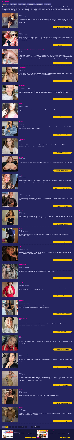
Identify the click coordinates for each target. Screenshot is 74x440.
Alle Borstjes (5, 4)
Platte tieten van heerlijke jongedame (62, 313)
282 (32, 426)
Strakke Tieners (22, 4)
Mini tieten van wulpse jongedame (62, 385)
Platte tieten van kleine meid (62, 81)
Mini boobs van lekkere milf (62, 367)
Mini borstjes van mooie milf (62, 116)
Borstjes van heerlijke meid (62, 152)
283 (35, 426)
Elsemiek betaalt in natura (62, 295)
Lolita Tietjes (13, 4)
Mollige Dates (30, 437)
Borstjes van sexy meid (62, 45)
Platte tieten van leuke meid (62, 224)
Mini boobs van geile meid (62, 206)
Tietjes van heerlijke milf (62, 242)
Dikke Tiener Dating (65, 437)
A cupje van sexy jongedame (62, 134)
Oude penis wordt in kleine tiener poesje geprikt (62, 63)
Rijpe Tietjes (47, 4)
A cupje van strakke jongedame (62, 349)
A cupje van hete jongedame (62, 98)
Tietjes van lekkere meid (62, 331)
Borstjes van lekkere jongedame (62, 27)
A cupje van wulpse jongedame (62, 277)
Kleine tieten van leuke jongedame (62, 403)
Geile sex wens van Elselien (62, 170)
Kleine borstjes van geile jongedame (62, 188)
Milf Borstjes (39, 4)
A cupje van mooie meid (62, 260)
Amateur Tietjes (31, 4)
